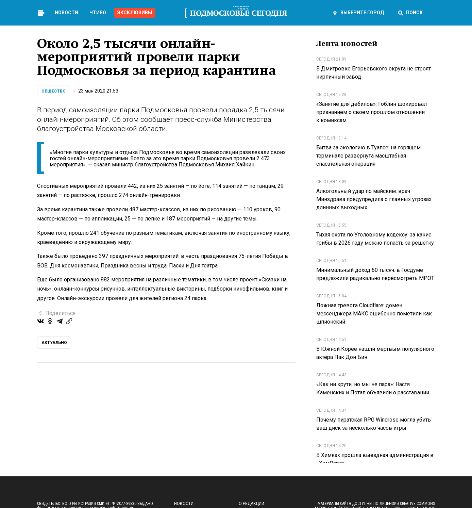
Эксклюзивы (134, 12)
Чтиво (97, 12)
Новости (66, 12)
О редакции (251, 503)
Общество (53, 91)
